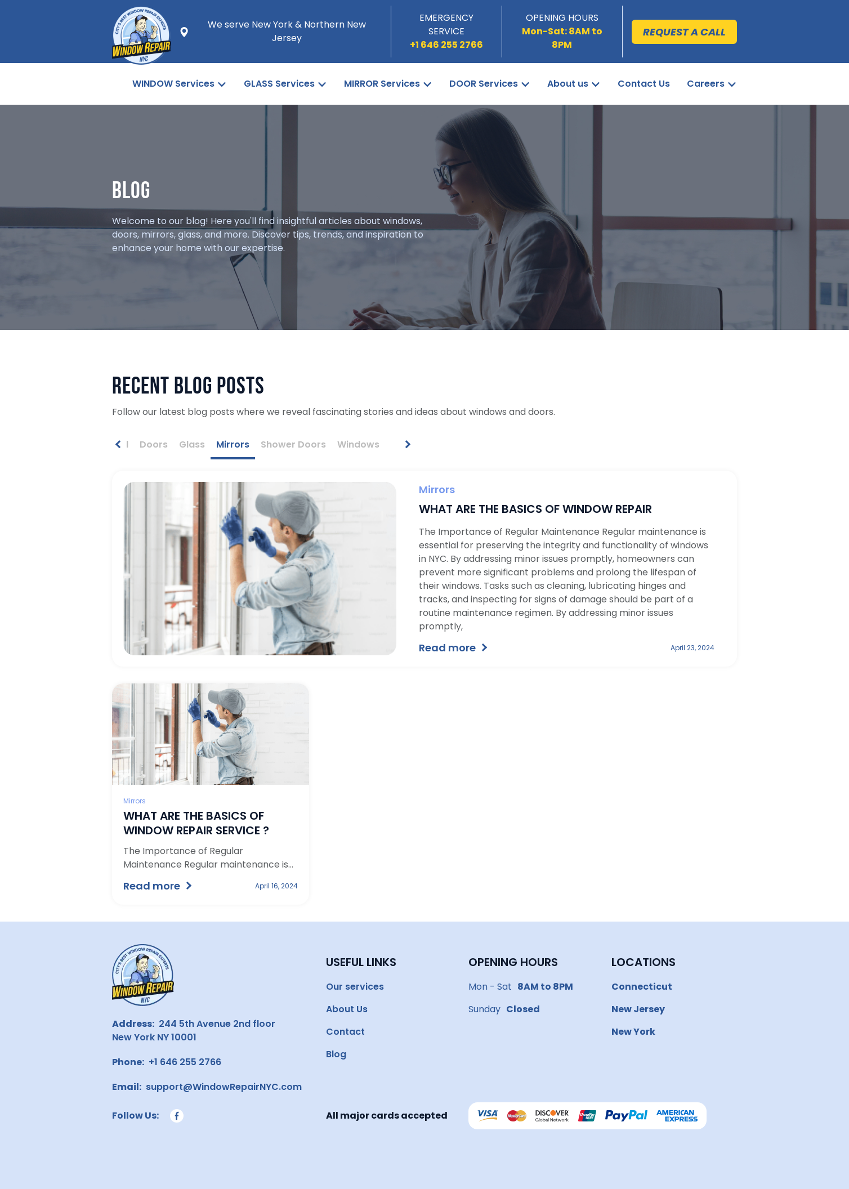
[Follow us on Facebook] (177, 1116)
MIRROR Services (382, 83)
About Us (347, 1009)
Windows (358, 444)
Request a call (684, 32)
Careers (706, 83)
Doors (154, 444)
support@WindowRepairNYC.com (221, 1086)
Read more (447, 648)
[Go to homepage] (143, 975)
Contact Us (644, 83)
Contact (345, 1031)
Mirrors (232, 444)
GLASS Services (279, 83)
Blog (336, 1054)
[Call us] (446, 45)
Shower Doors (293, 444)
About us (567, 83)
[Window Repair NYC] (141, 48)
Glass (192, 444)
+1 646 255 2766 (182, 1062)
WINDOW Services (173, 83)
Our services (355, 986)
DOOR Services (483, 83)
